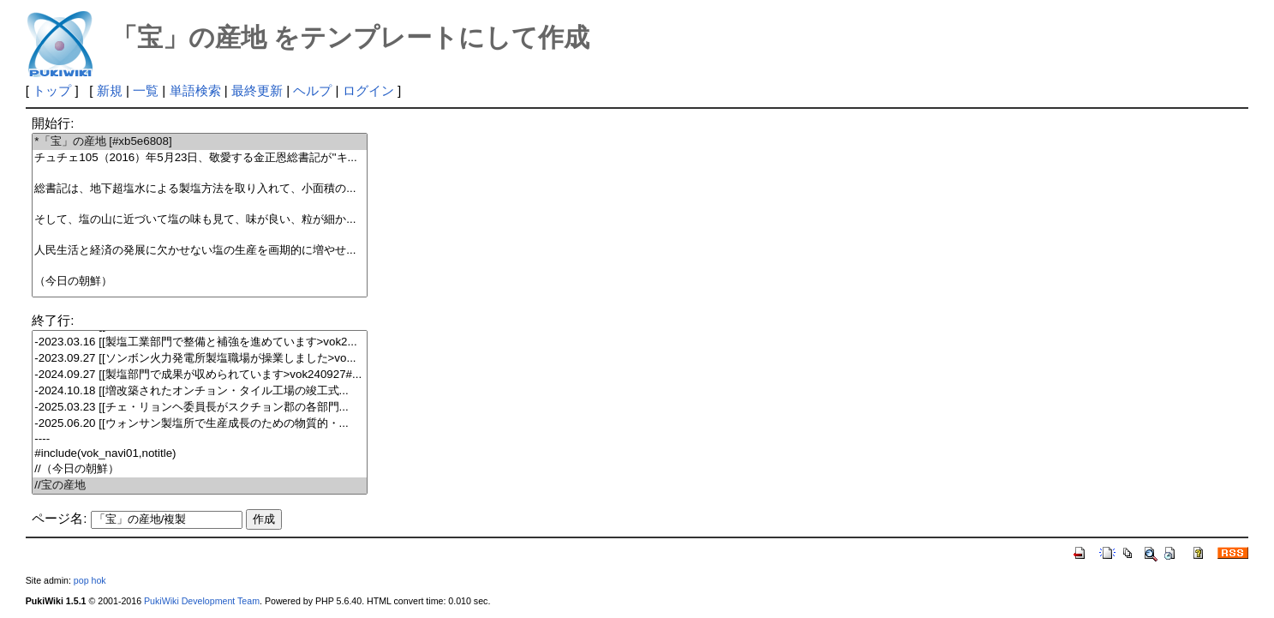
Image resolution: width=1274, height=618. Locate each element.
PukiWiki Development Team (202, 601)
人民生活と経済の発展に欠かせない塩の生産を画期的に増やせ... (199, 251)
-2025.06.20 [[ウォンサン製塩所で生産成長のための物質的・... (199, 424)
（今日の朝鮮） (199, 281)
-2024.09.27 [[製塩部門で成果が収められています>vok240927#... (199, 375)
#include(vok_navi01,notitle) (199, 454)
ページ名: (59, 518)
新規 (110, 90)
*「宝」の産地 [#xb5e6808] (199, 142)
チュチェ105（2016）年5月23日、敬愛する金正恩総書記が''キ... (199, 158)
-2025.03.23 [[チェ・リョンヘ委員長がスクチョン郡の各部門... (199, 407)
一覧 (146, 90)
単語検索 (195, 90)
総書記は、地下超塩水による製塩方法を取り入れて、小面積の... (199, 189)
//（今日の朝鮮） (199, 469)
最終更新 (257, 90)
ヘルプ (312, 90)
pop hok (90, 580)
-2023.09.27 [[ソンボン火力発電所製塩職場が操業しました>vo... (199, 359)
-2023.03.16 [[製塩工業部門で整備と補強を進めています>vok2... (199, 342)
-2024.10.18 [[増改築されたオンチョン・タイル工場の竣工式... (199, 391)
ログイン (368, 90)
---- (199, 439)
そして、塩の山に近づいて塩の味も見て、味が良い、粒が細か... (199, 220)
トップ (52, 90)
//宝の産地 (199, 485)
